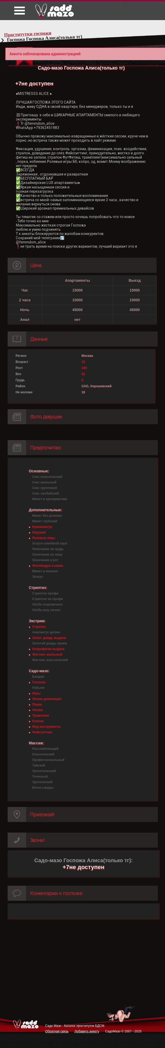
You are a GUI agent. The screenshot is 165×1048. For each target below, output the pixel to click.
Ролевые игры (43, 538)
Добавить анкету (86, 1031)
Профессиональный (48, 760)
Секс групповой (44, 488)
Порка (37, 704)
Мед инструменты (46, 726)
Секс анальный (44, 482)
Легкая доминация (46, 699)
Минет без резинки (47, 516)
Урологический (44, 771)
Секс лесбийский (45, 493)
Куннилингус (42, 527)
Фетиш (37, 710)
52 (83, 374)
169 (84, 368)
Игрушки (39, 532)
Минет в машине (45, 571)
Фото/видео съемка (47, 565)
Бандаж (38, 676)
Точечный (40, 776)
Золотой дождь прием (49, 643)
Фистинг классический (50, 660)
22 (83, 362)
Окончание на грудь (48, 549)
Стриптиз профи (45, 593)
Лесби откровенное (47, 604)
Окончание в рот (45, 560)
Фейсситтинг (42, 732)
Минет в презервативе (49, 499)
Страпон (38, 627)
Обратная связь (56, 1031)
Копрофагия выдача (48, 649)
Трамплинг (40, 715)
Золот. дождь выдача (49, 638)
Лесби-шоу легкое (46, 610)
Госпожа (38, 682)
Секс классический (47, 477)
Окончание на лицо (47, 554)
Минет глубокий (44, 521)
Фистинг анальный (47, 654)
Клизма (38, 721)
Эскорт (37, 577)
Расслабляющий (45, 749)
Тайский (38, 765)
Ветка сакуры (43, 788)
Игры (36, 693)
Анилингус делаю (46, 632)
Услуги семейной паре (49, 543)
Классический (43, 754)
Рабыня (38, 688)
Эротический (42, 782)
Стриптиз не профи (47, 599)
